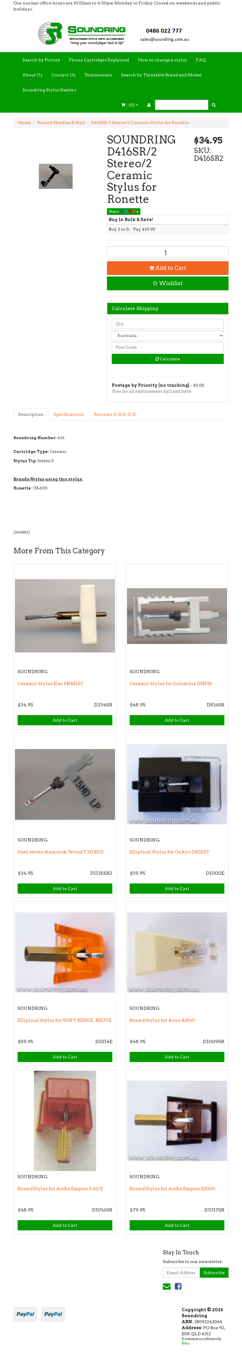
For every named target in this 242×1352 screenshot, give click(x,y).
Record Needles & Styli (61, 122)
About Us (32, 74)
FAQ (201, 60)
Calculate (167, 358)
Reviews (115, 414)
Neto (185, 1343)
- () (129, 104)
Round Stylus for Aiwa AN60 (162, 1020)
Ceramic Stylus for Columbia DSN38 (171, 683)
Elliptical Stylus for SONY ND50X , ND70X (65, 1020)
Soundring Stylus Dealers (49, 89)
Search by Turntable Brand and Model (161, 74)
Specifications (68, 414)
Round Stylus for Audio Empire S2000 (172, 1188)
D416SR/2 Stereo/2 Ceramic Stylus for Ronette (140, 122)
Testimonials (98, 74)
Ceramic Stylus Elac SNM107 (50, 683)
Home (24, 122)
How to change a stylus (162, 60)
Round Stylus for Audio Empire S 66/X (60, 1188)
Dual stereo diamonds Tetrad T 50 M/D (61, 852)
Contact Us (63, 74)
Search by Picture (41, 60)
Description (30, 414)
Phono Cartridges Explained (99, 60)
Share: (124, 211)
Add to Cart (167, 268)
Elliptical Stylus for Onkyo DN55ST (169, 852)
